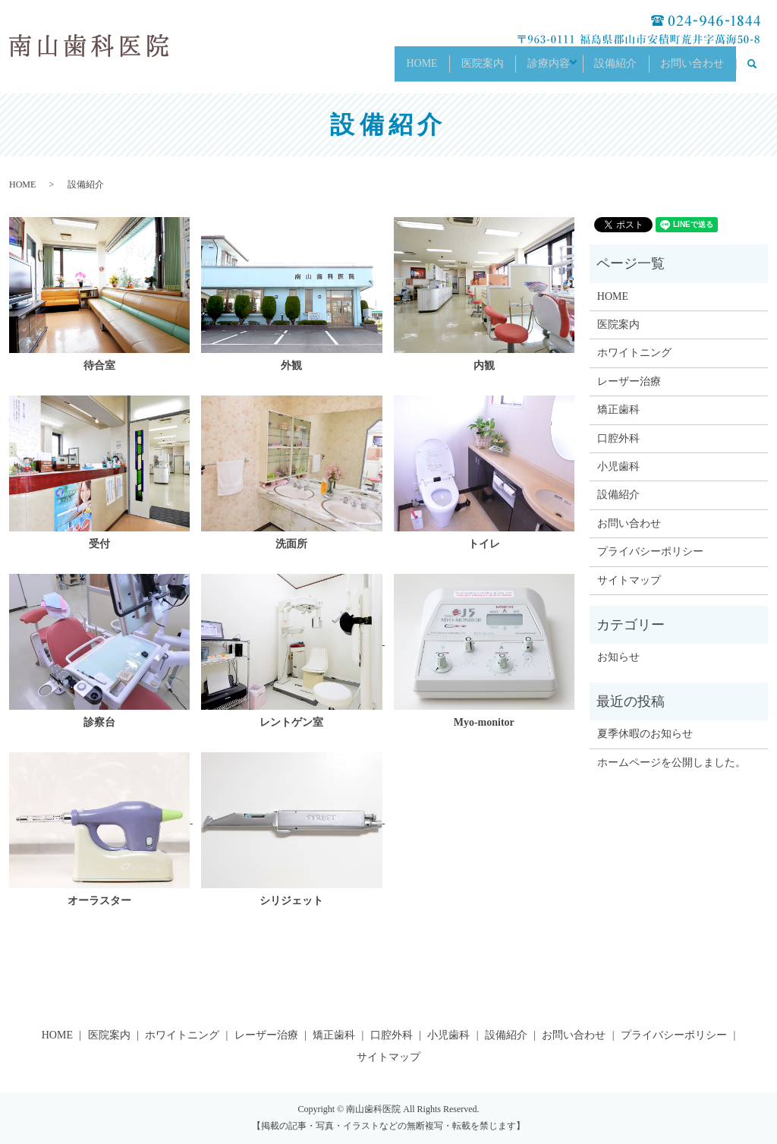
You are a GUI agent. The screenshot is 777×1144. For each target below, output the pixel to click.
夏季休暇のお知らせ (645, 733)
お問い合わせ (688, 69)
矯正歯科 (618, 409)
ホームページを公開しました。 (671, 762)
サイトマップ (629, 580)
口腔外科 (618, 438)
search (760, 70)
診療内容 (523, 69)
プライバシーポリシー (650, 551)
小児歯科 (618, 466)
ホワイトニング (634, 352)
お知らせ (618, 657)
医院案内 (449, 69)
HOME (380, 69)
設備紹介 (603, 69)
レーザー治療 (629, 381)
